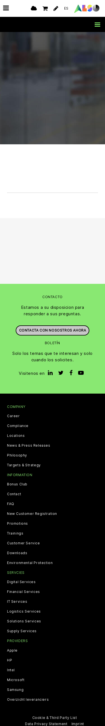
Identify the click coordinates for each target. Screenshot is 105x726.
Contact (14, 494)
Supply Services (22, 631)
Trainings (15, 533)
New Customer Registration (32, 514)
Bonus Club (17, 484)
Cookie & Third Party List (54, 718)
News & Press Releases (28, 446)
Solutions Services (24, 621)
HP (9, 660)
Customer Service (23, 543)
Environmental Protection (30, 563)
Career (13, 416)
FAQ (10, 504)
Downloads (17, 553)
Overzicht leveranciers (28, 700)
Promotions (17, 524)
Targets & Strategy (24, 465)
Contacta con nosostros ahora (52, 330)
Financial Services (23, 592)
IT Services (17, 602)
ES (66, 8)
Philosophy (17, 455)
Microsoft (15, 680)
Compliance (18, 426)
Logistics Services (24, 611)
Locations (16, 436)
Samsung (15, 690)
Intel (11, 670)
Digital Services (21, 582)
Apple (12, 650)
